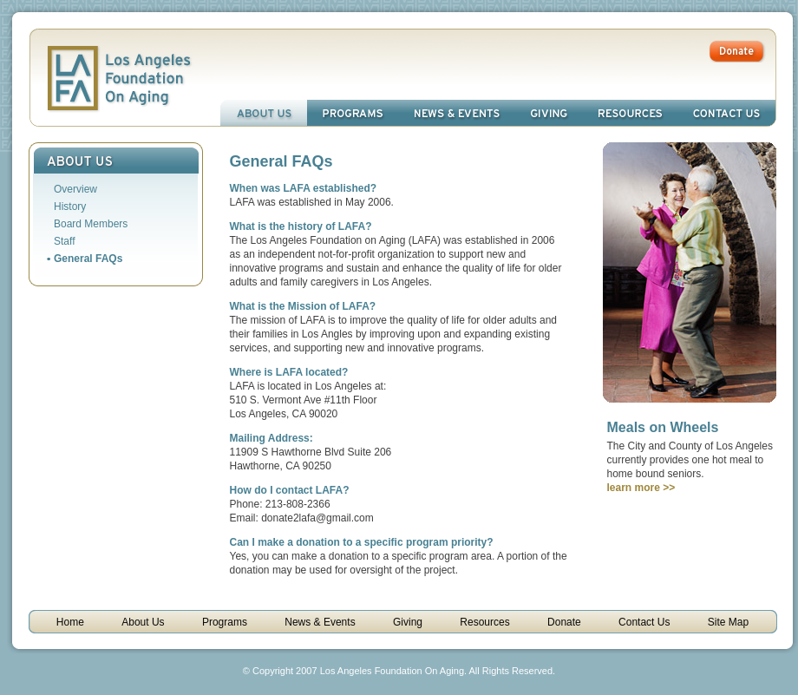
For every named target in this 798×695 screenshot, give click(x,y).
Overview (75, 189)
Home (70, 622)
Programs (352, 113)
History (70, 206)
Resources (630, 113)
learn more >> (641, 488)
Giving (549, 113)
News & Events (456, 113)
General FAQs (88, 258)
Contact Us (726, 113)
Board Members (91, 224)
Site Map (728, 622)
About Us (263, 113)
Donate (564, 622)
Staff (64, 241)
